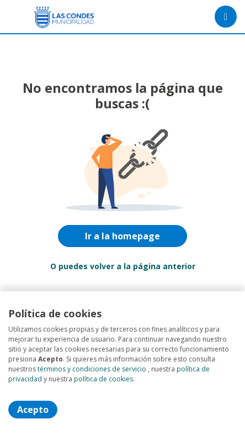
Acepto (33, 409)
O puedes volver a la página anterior (122, 266)
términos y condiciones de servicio (92, 369)
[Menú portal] (226, 17)
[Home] (47, 16)
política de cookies (103, 379)
